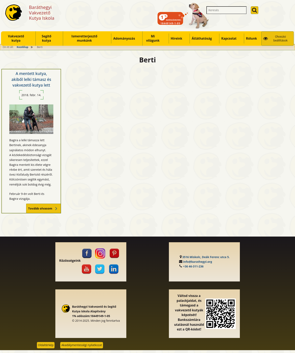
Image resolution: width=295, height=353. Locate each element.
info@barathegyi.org (197, 262)
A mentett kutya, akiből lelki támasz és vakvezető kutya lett (31, 79)
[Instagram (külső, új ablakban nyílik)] (100, 253)
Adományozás (124, 38)
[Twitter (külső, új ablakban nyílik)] (100, 269)
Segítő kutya (46, 38)
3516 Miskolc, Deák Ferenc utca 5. (206, 257)
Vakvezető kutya (16, 38)
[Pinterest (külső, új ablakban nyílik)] (114, 253)
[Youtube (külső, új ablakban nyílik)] (86, 269)
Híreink (176, 38)
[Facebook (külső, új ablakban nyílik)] (86, 253)
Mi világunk (153, 38)
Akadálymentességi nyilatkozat (81, 345)
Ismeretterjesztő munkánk (84, 38)
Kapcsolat (228, 38)
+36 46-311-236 (193, 266)
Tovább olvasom (43, 208)
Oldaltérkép (46, 345)
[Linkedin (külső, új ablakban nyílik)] (114, 269)
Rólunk (251, 38)
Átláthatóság (202, 38)
